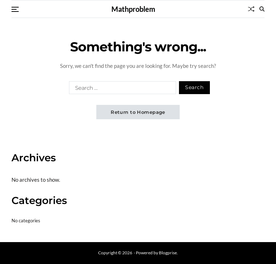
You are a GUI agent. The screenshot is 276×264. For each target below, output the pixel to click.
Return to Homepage (138, 112)
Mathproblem (133, 9)
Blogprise (168, 252)
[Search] (261, 8)
